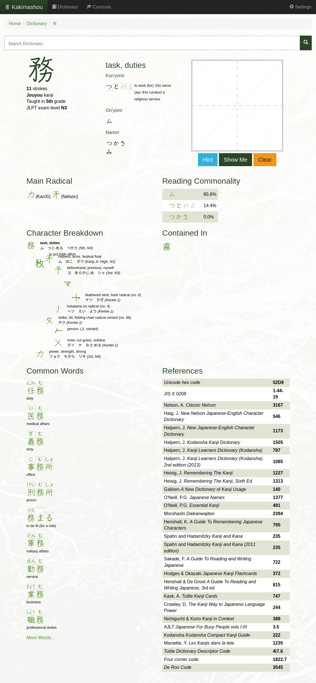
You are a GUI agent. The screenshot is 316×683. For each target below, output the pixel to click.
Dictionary (65, 7)
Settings (300, 7)
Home (15, 23)
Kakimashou (24, 7)
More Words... (41, 637)
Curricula (99, 7)
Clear (265, 160)
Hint (208, 160)
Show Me (235, 160)
